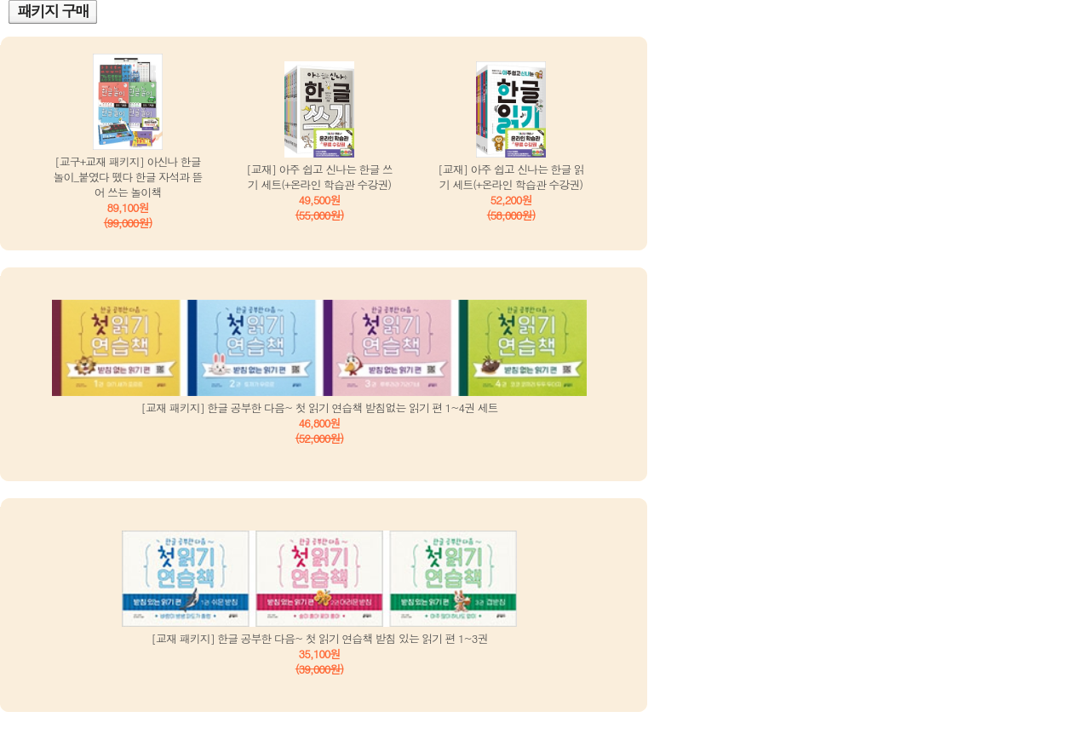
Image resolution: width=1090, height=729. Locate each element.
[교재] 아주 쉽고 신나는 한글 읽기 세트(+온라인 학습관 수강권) (511, 176)
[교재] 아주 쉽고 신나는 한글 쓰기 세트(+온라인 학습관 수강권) (319, 176)
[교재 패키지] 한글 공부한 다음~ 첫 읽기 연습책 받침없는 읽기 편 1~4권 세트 (319, 407)
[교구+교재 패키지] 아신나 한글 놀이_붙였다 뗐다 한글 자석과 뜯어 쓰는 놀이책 (128, 176)
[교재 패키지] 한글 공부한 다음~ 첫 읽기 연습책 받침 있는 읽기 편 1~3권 (320, 638)
